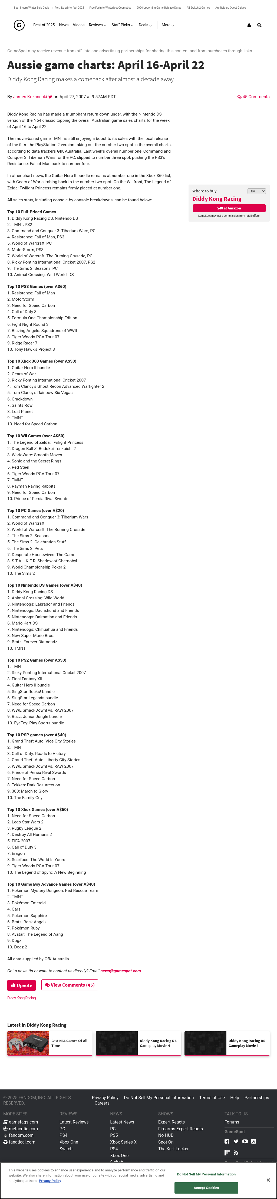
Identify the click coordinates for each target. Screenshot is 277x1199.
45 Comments (253, 96)
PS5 (114, 1135)
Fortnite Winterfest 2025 (69, 7)
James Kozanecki (30, 96)
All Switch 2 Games (198, 7)
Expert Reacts (171, 1122)
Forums (232, 1122)
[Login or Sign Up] (249, 25)
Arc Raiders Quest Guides (230, 7)
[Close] (268, 1180)
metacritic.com (20, 1128)
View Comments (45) (70, 985)
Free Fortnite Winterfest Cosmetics (110, 7)
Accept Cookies (206, 1188)
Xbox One (69, 1142)
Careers (102, 1103)
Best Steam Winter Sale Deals (31, 7)
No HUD (166, 1135)
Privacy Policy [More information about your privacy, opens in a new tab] (50, 1181)
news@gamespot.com (120, 970)
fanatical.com (19, 1142)
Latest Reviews (74, 1122)
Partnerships (257, 1097)
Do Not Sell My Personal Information (159, 1097)
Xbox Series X (123, 1142)
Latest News (122, 1122)
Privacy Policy (105, 1097)
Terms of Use (212, 1097)
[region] (138, 1180)
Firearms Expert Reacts (180, 1128)
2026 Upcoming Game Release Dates (159, 7)
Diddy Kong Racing (217, 198)
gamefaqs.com (20, 1122)
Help (234, 1097)
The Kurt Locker (173, 1148)
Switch (66, 1148)
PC (62, 1128)
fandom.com (18, 1135)
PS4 (63, 1135)
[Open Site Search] (259, 25)
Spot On (166, 1142)
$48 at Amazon (229, 208)
